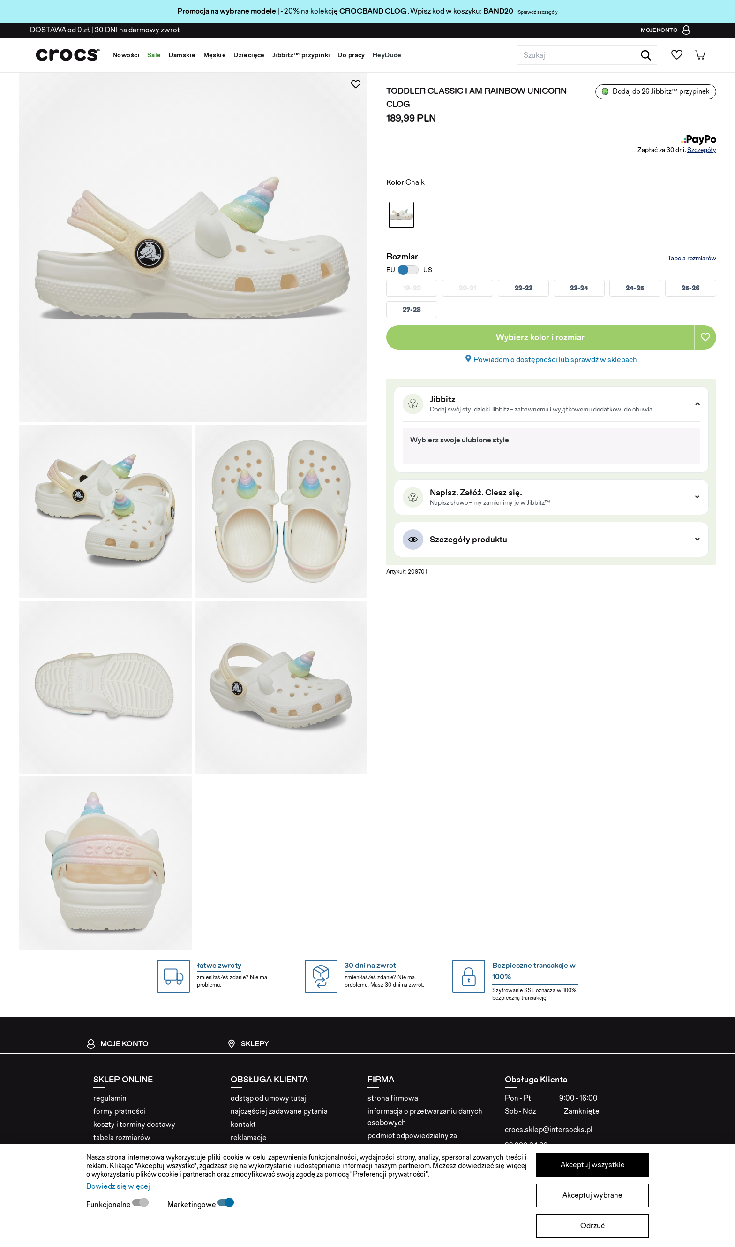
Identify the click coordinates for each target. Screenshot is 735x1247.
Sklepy (248, 1044)
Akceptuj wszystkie (593, 1164)
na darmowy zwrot (137, 29)
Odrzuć (592, 1225)
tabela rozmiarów (121, 1137)
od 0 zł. (60, 29)
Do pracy (351, 55)
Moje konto (117, 1044)
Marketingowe (192, 1204)
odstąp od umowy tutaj (268, 1098)
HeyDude (387, 55)
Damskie (182, 55)
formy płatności (119, 1111)
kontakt (243, 1124)
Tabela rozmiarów (692, 258)
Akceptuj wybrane (592, 1195)
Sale (154, 55)
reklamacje (249, 1137)
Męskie (214, 55)
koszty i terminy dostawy (134, 1124)
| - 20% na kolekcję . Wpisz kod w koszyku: (330, 11)
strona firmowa (393, 1098)
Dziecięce (249, 55)
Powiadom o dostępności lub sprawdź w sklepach (555, 359)
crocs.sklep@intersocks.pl (548, 1129)
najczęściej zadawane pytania (279, 1111)
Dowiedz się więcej (118, 1186)
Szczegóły (701, 149)
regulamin (110, 1098)
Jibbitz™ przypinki (301, 55)
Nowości (126, 55)
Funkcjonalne (109, 1204)
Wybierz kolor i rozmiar (540, 337)
